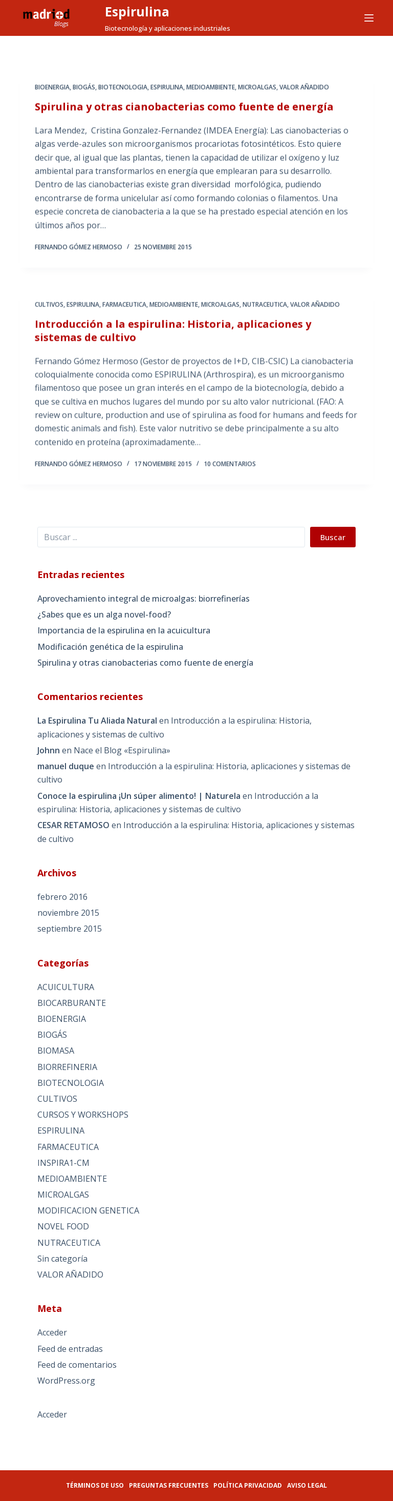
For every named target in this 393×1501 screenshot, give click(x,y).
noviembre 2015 (68, 912)
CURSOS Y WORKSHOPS (82, 1114)
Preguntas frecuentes (168, 1485)
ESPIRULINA (166, 88)
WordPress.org (66, 1380)
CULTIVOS (49, 307)
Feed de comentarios (77, 1364)
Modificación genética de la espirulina (110, 646)
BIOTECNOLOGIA (122, 88)
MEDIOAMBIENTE (210, 88)
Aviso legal (307, 1485)
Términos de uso (95, 1485)
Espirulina (137, 11)
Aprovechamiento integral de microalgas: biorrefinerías (143, 598)
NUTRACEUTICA (265, 307)
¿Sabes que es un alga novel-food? (104, 614)
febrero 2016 (62, 896)
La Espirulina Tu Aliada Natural (97, 720)
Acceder (52, 1332)
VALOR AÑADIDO (304, 88)
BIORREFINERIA (67, 1067)
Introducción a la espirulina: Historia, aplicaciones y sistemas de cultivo (173, 333)
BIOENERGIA (52, 88)
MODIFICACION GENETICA (88, 1210)
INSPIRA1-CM (63, 1162)
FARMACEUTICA (124, 307)
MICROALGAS (257, 88)
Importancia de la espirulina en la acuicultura (123, 630)
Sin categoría (62, 1258)
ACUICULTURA (65, 987)
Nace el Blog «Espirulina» (122, 750)
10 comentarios (230, 467)
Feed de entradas (70, 1348)
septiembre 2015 (69, 928)
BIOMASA (55, 1050)
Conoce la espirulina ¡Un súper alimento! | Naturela (139, 795)
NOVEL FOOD (63, 1226)
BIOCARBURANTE (71, 1003)
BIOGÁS (84, 88)
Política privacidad (247, 1485)
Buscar (332, 537)
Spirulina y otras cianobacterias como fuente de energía (184, 107)
